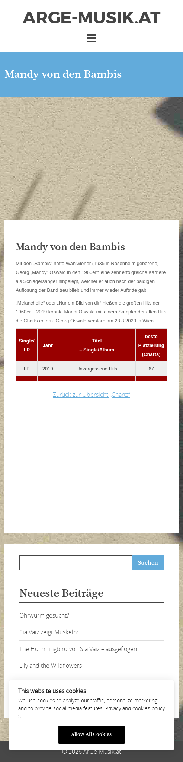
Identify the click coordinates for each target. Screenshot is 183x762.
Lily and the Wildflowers (50, 665)
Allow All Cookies (91, 734)
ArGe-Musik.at (91, 18)
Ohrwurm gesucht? (44, 615)
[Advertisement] (91, 153)
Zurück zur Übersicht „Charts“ (91, 394)
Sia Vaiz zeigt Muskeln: (48, 632)
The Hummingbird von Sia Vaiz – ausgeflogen (78, 649)
